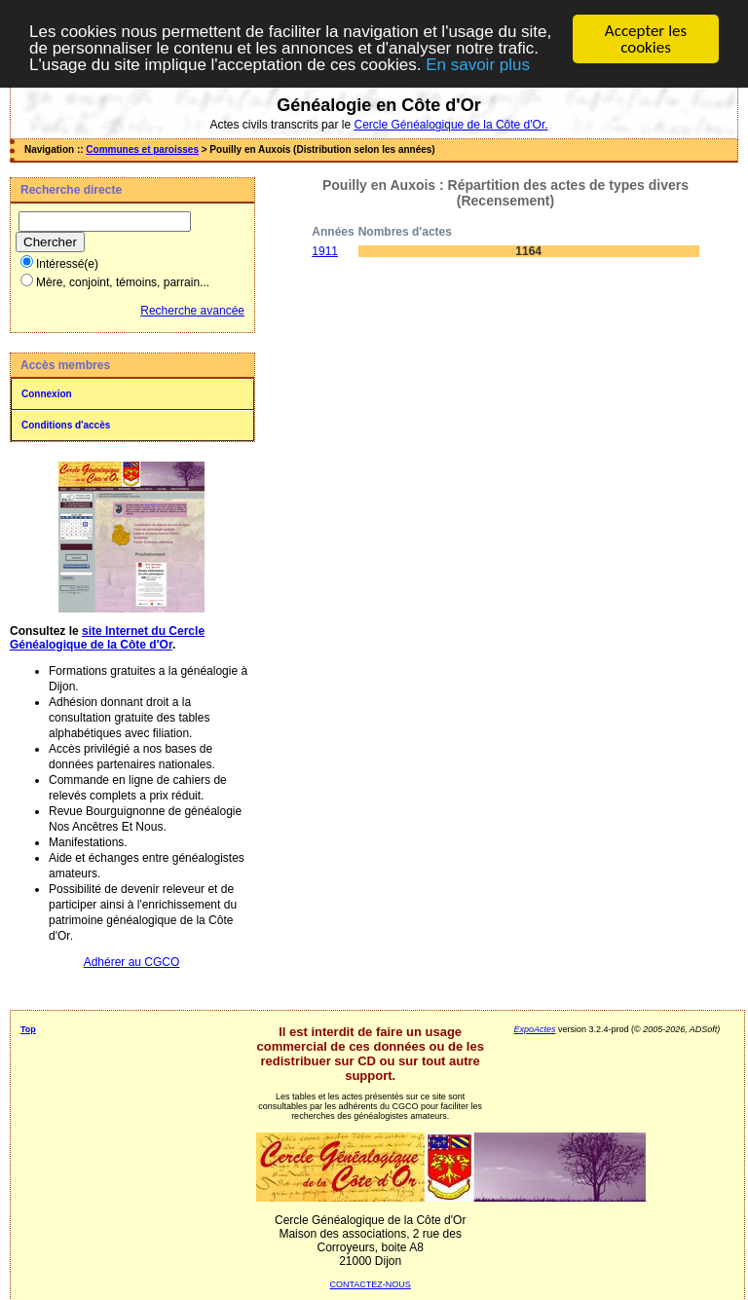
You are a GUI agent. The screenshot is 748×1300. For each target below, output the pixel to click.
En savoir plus (478, 64)
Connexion (46, 394)
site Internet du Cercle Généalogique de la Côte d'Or (107, 637)
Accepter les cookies (646, 38)
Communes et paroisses (142, 149)
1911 (325, 251)
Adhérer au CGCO (132, 962)
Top (28, 1029)
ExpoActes (534, 1029)
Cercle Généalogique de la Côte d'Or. (450, 124)
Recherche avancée (192, 310)
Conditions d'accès (65, 425)
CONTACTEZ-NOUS (370, 1284)
